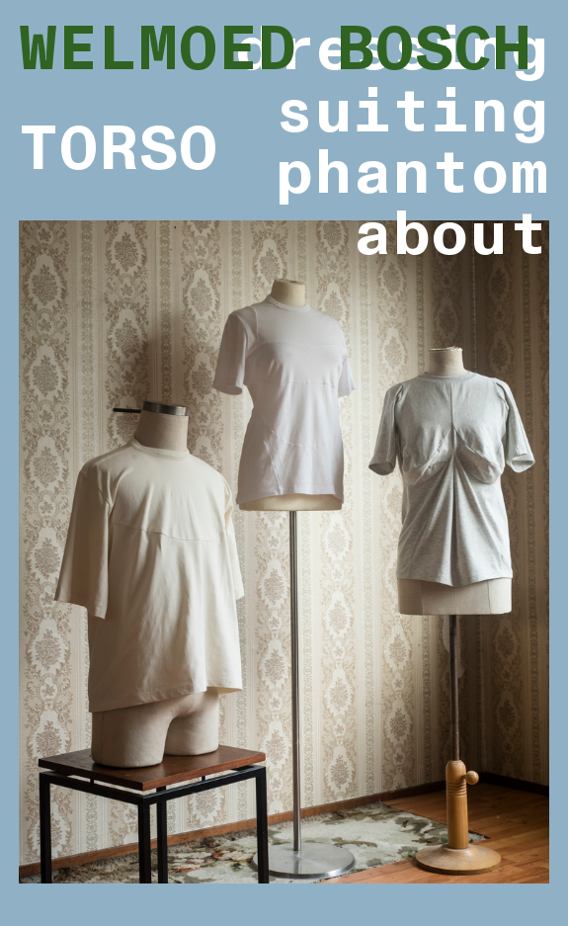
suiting (412, 111)
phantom (412, 172)
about (451, 234)
